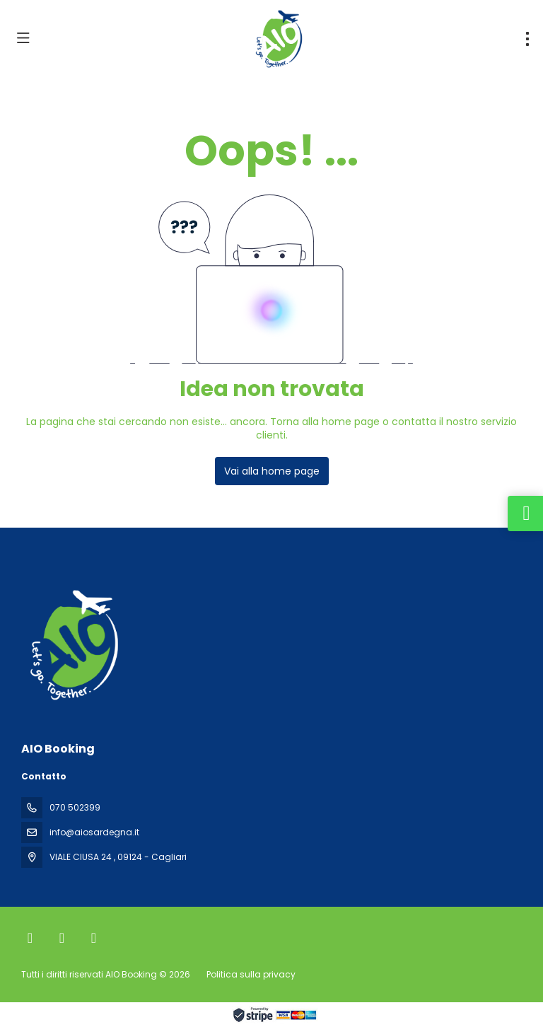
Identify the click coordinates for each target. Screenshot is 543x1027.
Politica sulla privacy (251, 974)
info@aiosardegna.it (94, 832)
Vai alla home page (272, 471)
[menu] (527, 38)
